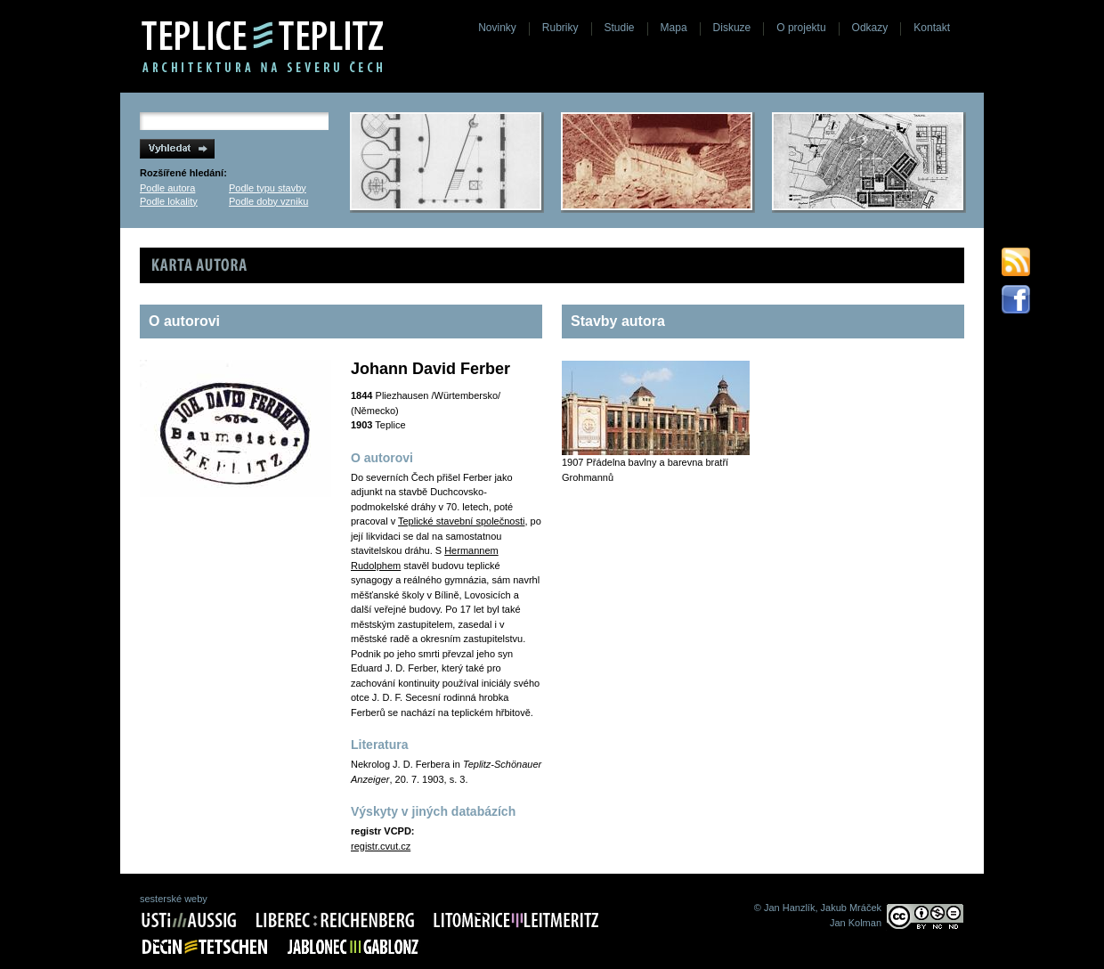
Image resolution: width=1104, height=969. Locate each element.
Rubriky (560, 27)
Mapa (674, 27)
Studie (620, 27)
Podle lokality (169, 201)
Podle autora (167, 188)
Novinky (497, 27)
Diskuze (732, 27)
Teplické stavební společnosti (461, 521)
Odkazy (870, 27)
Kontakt (931, 27)
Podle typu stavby (267, 188)
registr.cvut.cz (380, 846)
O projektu (800, 27)
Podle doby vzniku (268, 201)
